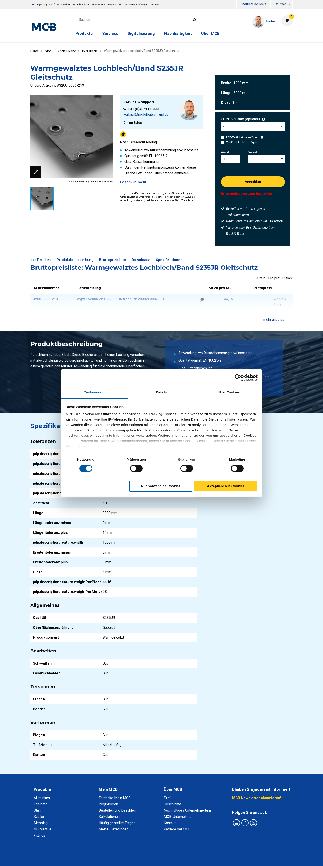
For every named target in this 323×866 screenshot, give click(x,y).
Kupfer (39, 817)
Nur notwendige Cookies (161, 486)
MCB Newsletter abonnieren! (256, 798)
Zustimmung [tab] (94, 392)
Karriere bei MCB (254, 4)
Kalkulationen (109, 817)
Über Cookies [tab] (229, 392)
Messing (41, 823)
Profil (168, 798)
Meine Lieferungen (113, 829)
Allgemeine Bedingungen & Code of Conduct (153, 857)
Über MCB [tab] (173, 789)
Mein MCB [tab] (108, 789)
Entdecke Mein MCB (115, 798)
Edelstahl (41, 804)
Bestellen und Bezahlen (117, 810)
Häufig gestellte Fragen (117, 823)
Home (34, 51)
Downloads (141, 260)
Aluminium (42, 798)
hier (241, 441)
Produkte (84, 33)
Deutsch (280, 4)
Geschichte (172, 804)
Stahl (37, 810)
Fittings (40, 835)
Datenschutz (103, 857)
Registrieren (108, 804)
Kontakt (170, 823)
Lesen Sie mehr (133, 182)
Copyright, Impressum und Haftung (222, 857)
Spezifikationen (169, 260)
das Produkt (40, 260)
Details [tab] (161, 392)
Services (110, 33)
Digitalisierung (141, 33)
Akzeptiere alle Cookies (226, 486)
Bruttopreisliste (112, 260)
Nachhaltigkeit (178, 33)
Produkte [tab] (42, 789)
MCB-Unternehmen (178, 817)
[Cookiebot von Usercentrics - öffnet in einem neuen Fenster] (238, 377)
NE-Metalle (42, 829)
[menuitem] (237, 4)
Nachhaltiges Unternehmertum (187, 810)
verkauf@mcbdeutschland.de (146, 114)
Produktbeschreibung (75, 260)
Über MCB (210, 33)
